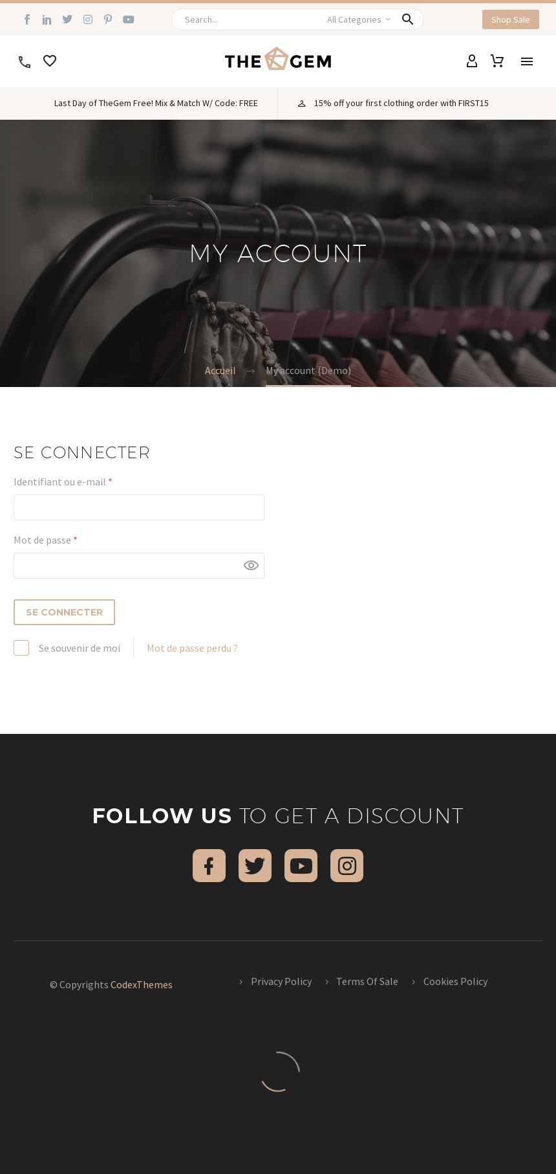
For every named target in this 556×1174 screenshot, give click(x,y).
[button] (409, 19)
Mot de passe (71, 539)
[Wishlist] (50, 61)
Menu (527, 61)
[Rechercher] (299, 19)
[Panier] (497, 61)
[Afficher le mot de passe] (251, 566)
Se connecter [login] (64, 612)
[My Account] (472, 61)
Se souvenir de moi (79, 647)
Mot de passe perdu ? (192, 647)
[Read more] (24, 61)
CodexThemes (142, 984)
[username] (139, 507)
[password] (139, 566)
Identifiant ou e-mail (89, 481)
